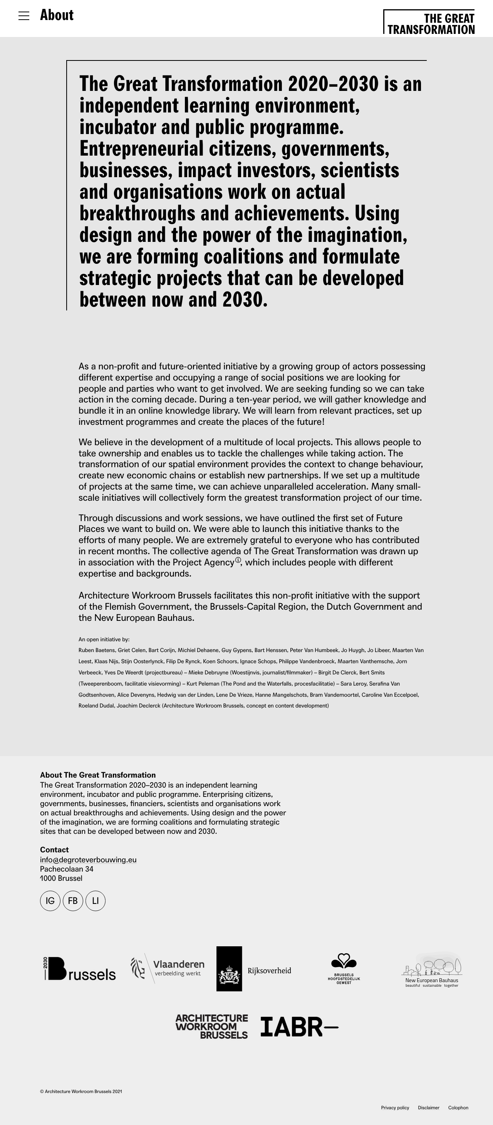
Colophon (458, 1107)
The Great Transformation (431, 22)
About (57, 15)
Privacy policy (395, 1107)
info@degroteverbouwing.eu (88, 859)
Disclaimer (428, 1107)
